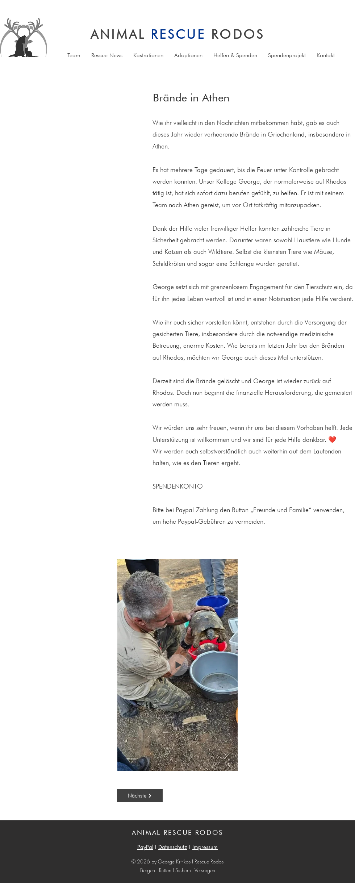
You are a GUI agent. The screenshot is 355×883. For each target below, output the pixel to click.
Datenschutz (172, 847)
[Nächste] (140, 795)
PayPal (145, 847)
